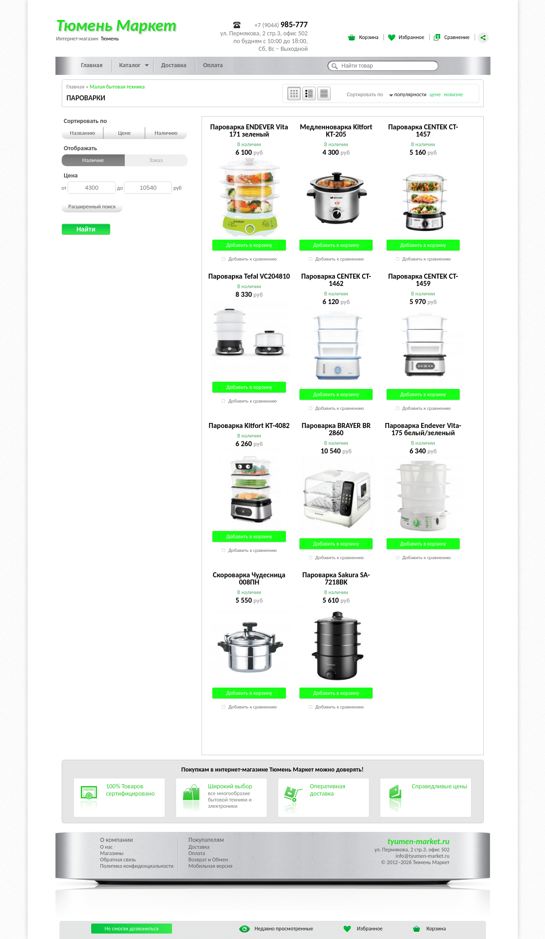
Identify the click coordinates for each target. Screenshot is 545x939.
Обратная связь (118, 859)
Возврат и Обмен (208, 859)
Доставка (174, 65)
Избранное (407, 37)
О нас (106, 847)
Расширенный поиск (92, 206)
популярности (410, 94)
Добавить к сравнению (252, 259)
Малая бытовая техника (117, 87)
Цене (124, 132)
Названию (82, 132)
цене (435, 94)
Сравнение (452, 37)
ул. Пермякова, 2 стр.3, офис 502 (411, 849)
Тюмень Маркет (116, 25)
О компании (116, 840)
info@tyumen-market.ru (423, 856)
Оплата (213, 65)
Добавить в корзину (249, 245)
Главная (92, 65)
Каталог (130, 65)
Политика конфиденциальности (137, 866)
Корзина (363, 37)
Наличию (166, 132)
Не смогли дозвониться (132, 928)
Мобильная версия (210, 866)
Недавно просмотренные (276, 928)
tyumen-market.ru (419, 841)
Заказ (156, 160)
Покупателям (206, 840)
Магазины (112, 853)
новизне (453, 94)
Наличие (93, 160)
